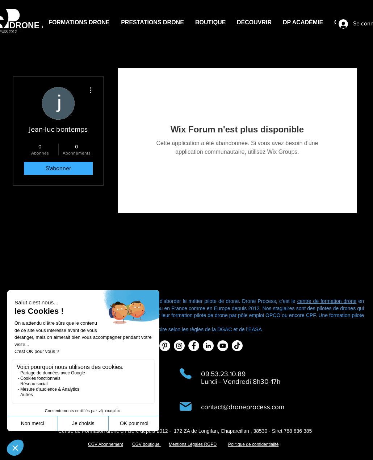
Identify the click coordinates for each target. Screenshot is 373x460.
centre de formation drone (327, 301)
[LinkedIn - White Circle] (208, 345)
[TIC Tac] (237, 345)
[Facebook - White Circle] (193, 345)
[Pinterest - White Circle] (164, 345)
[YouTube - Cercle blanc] (222, 345)
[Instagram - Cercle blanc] (179, 345)
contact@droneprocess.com (242, 407)
